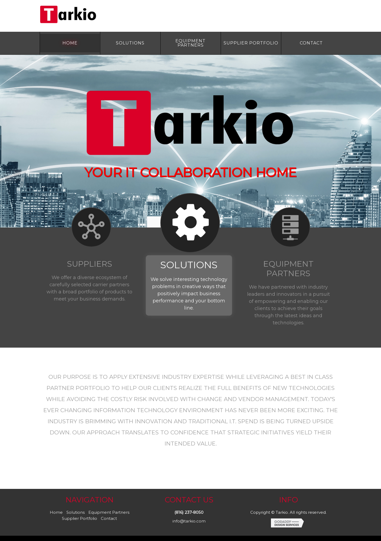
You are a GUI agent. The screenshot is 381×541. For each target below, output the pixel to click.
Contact (109, 518)
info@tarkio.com (189, 521)
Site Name (87, 14)
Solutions (75, 512)
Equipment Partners (108, 512)
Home (56, 512)
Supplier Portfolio (79, 518)
